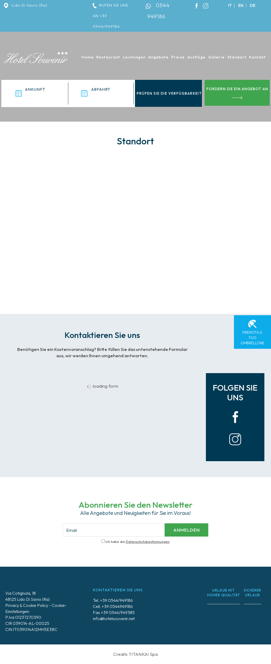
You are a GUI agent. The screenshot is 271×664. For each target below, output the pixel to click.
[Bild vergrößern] (215, 341)
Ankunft (35, 89)
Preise (178, 56)
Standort (236, 56)
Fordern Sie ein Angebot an (237, 92)
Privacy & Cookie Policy (26, 605)
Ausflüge (196, 56)
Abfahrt (100, 89)
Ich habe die (138, 541)
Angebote (158, 56)
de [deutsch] (252, 5)
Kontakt (257, 56)
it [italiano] (230, 5)
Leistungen (134, 56)
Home (88, 56)
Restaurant (108, 56)
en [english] (240, 5)
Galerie (216, 56)
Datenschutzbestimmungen (148, 541)
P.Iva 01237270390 (23, 617)
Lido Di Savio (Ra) (25, 5)
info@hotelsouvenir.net (114, 618)
